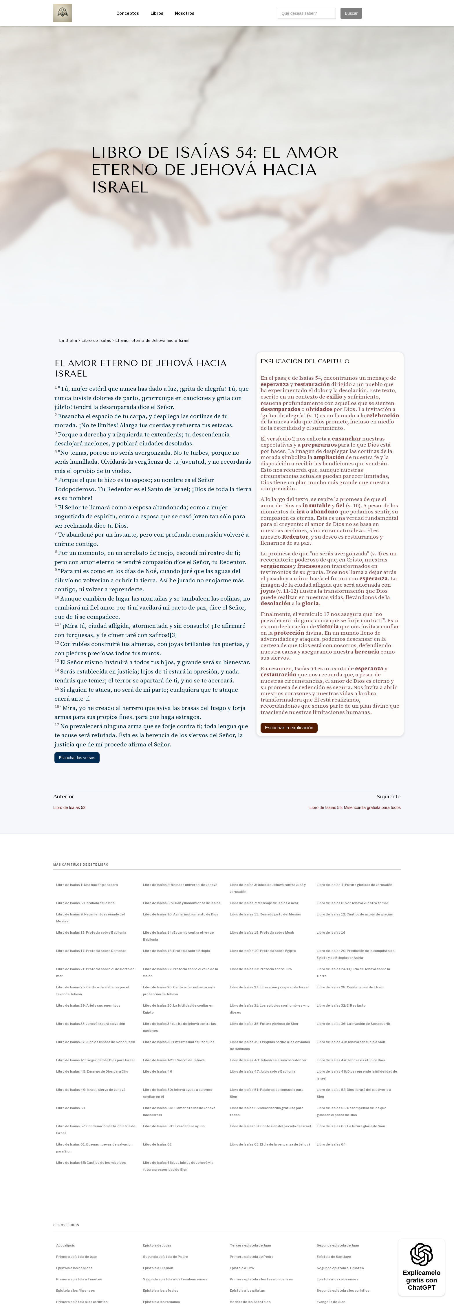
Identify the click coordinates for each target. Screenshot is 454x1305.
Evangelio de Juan (331, 1302)
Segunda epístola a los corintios (343, 1291)
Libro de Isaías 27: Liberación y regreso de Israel (269, 987)
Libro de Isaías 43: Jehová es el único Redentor (268, 1060)
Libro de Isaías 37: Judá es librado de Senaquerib (95, 1042)
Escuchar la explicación (289, 727)
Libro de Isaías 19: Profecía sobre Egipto (263, 951)
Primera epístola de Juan (76, 1257)
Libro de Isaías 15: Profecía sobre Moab (262, 932)
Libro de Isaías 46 (157, 1071)
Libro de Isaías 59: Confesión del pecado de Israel (270, 1126)
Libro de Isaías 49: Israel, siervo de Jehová (90, 1090)
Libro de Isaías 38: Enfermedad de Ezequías (179, 1042)
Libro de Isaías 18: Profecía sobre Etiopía (176, 951)
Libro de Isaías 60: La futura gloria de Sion (351, 1126)
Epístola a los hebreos (74, 1268)
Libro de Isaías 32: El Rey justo (341, 1005)
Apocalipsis (65, 1245)
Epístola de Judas (157, 1245)
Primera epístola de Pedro (252, 1257)
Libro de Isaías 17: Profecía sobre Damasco (91, 951)
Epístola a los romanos (161, 1302)
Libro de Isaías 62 (157, 1144)
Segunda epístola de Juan (338, 1245)
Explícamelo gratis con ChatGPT (421, 1280)
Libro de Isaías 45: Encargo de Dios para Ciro (92, 1071)
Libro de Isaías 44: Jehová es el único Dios (351, 1060)
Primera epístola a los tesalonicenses (261, 1279)
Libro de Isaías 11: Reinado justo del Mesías (265, 914)
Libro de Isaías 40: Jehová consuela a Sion (351, 1042)
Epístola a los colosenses (337, 1279)
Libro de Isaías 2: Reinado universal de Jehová (180, 885)
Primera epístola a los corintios (82, 1302)
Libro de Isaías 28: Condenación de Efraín (350, 987)
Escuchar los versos (77, 757)
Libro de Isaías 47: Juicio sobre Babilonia (262, 1071)
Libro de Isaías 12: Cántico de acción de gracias (355, 914)
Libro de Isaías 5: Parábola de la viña (85, 903)
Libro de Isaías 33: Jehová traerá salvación (90, 1024)
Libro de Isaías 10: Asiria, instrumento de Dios (180, 914)
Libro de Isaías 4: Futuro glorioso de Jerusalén (354, 885)
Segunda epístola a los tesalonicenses (175, 1279)
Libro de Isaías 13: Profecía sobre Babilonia (91, 932)
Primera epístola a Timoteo (79, 1279)
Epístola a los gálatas (247, 1291)
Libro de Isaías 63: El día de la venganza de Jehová (270, 1144)
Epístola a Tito (242, 1268)
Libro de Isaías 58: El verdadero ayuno (174, 1126)
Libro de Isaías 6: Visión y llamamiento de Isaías (182, 903)
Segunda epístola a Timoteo (340, 1268)
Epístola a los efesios (160, 1291)
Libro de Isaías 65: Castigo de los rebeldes (91, 1163)
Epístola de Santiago (334, 1257)
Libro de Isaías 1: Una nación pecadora (87, 885)
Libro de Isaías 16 (331, 932)
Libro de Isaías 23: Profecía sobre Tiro (261, 969)
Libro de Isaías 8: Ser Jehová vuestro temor (352, 903)
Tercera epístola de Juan (250, 1245)
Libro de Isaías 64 (331, 1144)
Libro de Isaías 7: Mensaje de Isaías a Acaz (264, 903)
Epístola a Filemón (158, 1268)
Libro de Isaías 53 (70, 1108)
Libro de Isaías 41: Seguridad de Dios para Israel (95, 1060)
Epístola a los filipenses (75, 1291)
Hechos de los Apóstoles (250, 1302)
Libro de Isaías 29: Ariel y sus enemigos (88, 1005)
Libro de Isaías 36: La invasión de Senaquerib (353, 1024)
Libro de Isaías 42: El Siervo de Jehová (174, 1060)
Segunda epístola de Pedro (165, 1257)
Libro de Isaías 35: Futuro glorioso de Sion (264, 1024)
